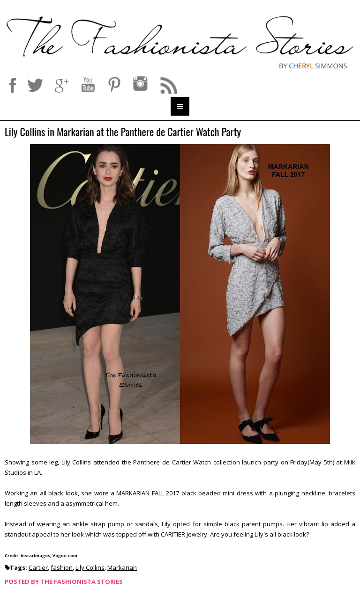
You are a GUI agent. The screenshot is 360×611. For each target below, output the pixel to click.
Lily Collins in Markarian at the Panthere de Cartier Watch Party (123, 132)
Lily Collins (90, 567)
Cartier (38, 567)
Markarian (122, 567)
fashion (62, 567)
